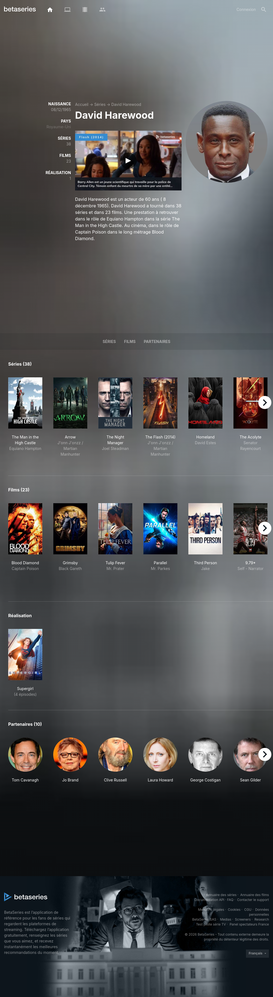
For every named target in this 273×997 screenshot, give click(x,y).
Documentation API (209, 900)
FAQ (230, 900)
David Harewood (126, 104)
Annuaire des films (254, 895)
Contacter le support (253, 900)
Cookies (234, 910)
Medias (225, 919)
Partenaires (157, 341)
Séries (100, 104)
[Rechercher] (264, 9)
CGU (247, 910)
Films (129, 341)
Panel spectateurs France (249, 924)
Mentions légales (211, 910)
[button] (25, 760)
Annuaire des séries (221, 895)
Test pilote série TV (211, 924)
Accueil (81, 104)
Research (261, 919)
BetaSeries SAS (204, 919)
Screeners (243, 919)
